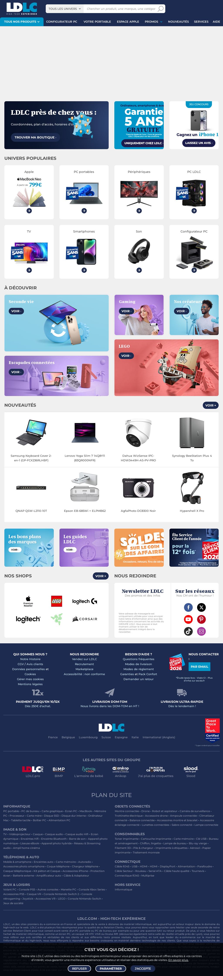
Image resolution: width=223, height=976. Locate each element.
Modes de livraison (138, 664)
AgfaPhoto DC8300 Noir (138, 510)
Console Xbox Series (92, 889)
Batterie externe (23, 875)
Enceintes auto (43, 861)
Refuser (79, 969)
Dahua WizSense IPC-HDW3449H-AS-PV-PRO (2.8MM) (138, 458)
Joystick (27, 898)
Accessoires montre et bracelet (177, 820)
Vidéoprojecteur (19, 834)
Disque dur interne (73, 815)
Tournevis (198, 871)
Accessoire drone (156, 815)
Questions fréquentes (138, 659)
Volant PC (9, 889)
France (53, 737)
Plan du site (111, 795)
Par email (199, 667)
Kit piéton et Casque (47, 871)
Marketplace (84, 669)
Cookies (30, 674)
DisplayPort (167, 866)
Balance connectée (142, 820)
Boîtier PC (39, 820)
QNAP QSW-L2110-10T (31, 510)
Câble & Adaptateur (76, 875)
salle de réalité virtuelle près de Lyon (178, 934)
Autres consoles (47, 889)
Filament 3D (123, 848)
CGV (21, 664)
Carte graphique (52, 811)
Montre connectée (127, 811)
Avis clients (35, 664)
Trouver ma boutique (35, 137)
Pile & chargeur (143, 848)
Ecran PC (71, 811)
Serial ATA (155, 871)
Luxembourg (88, 737)
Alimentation (186, 866)
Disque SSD (51, 815)
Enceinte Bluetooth (54, 838)
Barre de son (77, 838)
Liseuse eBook (29, 843)
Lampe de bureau (174, 843)
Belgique (68, 737)
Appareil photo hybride (56, 843)
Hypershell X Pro (192, 510)
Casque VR (34, 894)
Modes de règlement (138, 669)
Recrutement (84, 664)
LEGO (61, 898)
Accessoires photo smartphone (23, 866)
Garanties (127, 674)
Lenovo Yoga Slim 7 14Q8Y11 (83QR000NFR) (85, 458)
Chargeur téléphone (85, 866)
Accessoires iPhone (75, 871)
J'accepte (143, 969)
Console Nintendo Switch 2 (61, 894)
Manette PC (68, 889)
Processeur (17, 815)
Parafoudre (204, 866)
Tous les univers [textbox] (63, 8)
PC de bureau (30, 811)
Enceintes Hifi (30, 838)
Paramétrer (111, 969)
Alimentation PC (59, 820)
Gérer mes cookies (30, 679)
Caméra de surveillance (195, 811)
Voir (16, 311)
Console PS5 (27, 889)
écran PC (64, 934)
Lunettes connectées (155, 824)
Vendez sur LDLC (84, 659)
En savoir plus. (178, 960)
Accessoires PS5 (13, 894)
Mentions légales (30, 684)
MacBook (85, 811)
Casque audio (54, 834)
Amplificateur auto (48, 875)
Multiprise (147, 875)
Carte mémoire (66, 861)
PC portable (11, 811)
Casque (38, 834)
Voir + (210, 405)
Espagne (121, 737)
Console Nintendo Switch (84, 898)
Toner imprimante (127, 838)
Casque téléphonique (17, 871)
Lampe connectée (206, 824)
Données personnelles (28, 669)
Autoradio (84, 861)
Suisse (106, 737)
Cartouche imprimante (156, 838)
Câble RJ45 (122, 866)
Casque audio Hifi (76, 834)
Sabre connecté (182, 824)
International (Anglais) (159, 737)
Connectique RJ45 (127, 875)
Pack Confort (148, 674)
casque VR (81, 934)
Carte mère (34, 815)
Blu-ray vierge (198, 843)
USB (134, 866)
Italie (135, 737)
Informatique (123, 889)
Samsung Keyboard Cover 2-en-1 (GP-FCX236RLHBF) (31, 458)
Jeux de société (13, 903)
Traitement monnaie (146, 852)
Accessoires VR (45, 898)
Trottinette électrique (129, 815)
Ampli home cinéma (26, 848)
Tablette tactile (20, 820)
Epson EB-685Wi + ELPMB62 (85, 510)
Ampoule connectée (183, 815)
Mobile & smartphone (17, 861)
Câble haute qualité (176, 871)
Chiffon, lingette (150, 843)
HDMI (143, 866)
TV (5, 834)
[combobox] (65, 8)
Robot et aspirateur (164, 811)
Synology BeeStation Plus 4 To (192, 458)
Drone (145, 811)
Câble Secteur (124, 871)
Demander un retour (138, 679)
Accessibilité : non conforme (84, 674)
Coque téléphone (58, 866)
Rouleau (140, 871)
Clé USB (201, 838)
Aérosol (195, 848)
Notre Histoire (30, 659)
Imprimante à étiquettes (171, 848)
